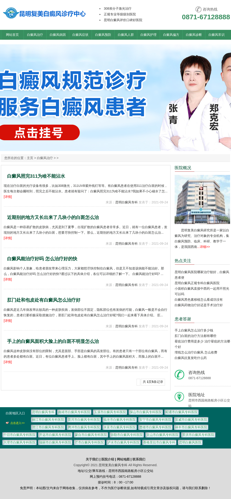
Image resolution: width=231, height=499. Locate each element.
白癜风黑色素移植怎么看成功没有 (199, 299)
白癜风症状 (80, 34)
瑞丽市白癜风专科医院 (55, 442)
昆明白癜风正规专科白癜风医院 (197, 283)
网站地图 (123, 459)
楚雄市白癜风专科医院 (155, 427)
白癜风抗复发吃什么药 (191, 358)
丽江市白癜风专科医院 (48, 419)
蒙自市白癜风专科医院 (91, 435)
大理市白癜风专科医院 (19, 442)
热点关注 (183, 260)
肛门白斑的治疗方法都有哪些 (195, 336)
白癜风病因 (58, 34)
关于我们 (92, 459)
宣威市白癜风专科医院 (191, 419)
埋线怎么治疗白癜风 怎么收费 (196, 352)
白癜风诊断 (194, 34)
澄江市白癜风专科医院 (48, 427)
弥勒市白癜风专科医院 (127, 435)
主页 (30, 158)
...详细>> (203, 247)
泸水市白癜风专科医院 (123, 442)
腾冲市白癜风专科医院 (84, 427)
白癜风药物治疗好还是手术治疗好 (199, 305)
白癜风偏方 (171, 34)
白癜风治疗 (35, 34)
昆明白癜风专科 (126, 202)
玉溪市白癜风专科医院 (110, 412)
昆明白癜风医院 (190, 442)
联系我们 (138, 459)
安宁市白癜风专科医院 (155, 419)
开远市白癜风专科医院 (55, 435)
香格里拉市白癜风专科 (159, 442)
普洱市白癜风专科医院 (84, 419)
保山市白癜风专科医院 (146, 412)
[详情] (8, 197)
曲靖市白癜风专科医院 (74, 412)
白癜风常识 (217, 34)
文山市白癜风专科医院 (162, 435)
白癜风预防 (103, 34)
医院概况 (183, 167)
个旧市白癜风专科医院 (19, 435)
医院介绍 (108, 459)
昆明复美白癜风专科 (113, 465)
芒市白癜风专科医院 (89, 442)
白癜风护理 (148, 34)
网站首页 (12, 34)
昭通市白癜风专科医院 (181, 412)
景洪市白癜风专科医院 (198, 435)
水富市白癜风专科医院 (120, 427)
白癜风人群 (126, 34)
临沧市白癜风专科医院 (120, 419)
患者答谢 (183, 319)
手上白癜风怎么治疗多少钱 (194, 330)
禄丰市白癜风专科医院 (191, 427)
